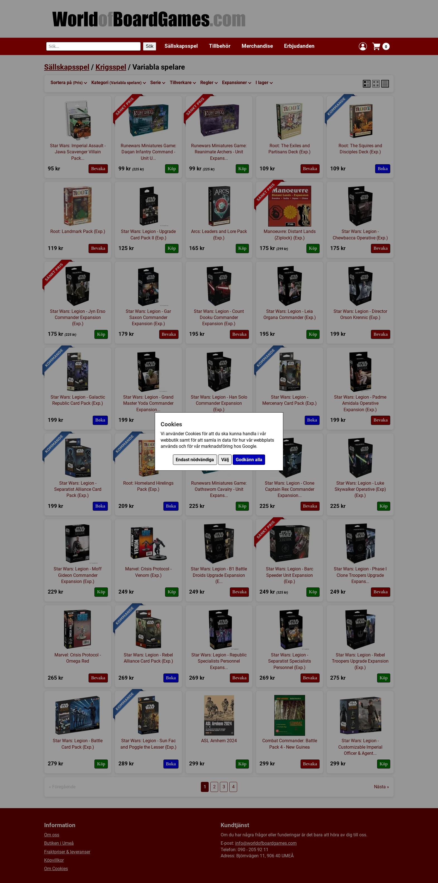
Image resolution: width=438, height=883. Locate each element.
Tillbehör (219, 46)
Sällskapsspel (181, 46)
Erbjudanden (299, 46)
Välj (225, 459)
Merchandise (257, 46)
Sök (150, 46)
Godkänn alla (249, 459)
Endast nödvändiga (195, 459)
